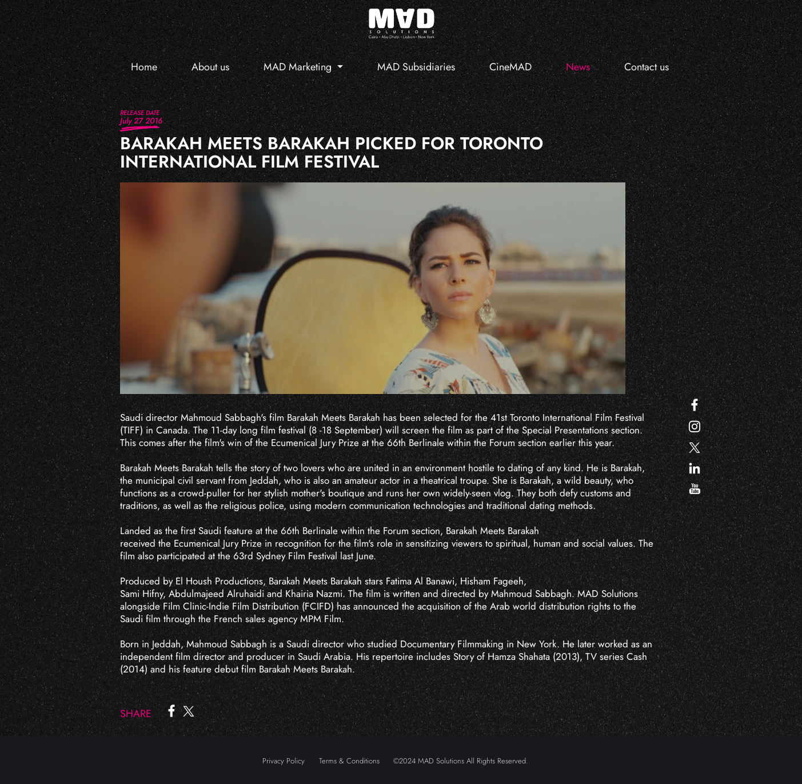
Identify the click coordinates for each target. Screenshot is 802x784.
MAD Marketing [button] (299, 67)
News (578, 67)
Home (144, 67)
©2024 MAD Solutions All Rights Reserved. (460, 760)
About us (210, 67)
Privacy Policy (283, 760)
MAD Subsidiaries (416, 67)
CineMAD (510, 67)
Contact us (646, 67)
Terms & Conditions (349, 760)
